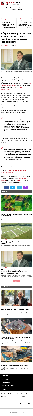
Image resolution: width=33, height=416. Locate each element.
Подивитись (6, 382)
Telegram (3, 180)
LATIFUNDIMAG (21, 396)
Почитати (5, 379)
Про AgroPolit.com (6, 394)
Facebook (20, 178)
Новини (5, 375)
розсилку (19, 180)
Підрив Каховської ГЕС (12, 8)
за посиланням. (18, 167)
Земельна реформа (16, 9)
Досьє (4, 389)
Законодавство (8, 386)
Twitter (26, 178)
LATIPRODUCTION (22, 394)
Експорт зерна (23, 8)
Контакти (3, 396)
